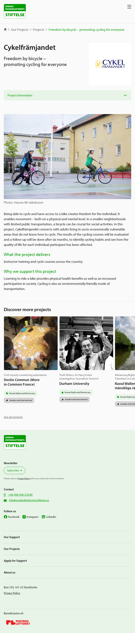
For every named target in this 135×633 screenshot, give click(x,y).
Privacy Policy (24, 478)
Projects (38, 30)
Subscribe (13, 470)
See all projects (13, 417)
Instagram (33, 517)
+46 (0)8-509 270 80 (20, 494)
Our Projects (20, 30)
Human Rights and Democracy (22, 393)
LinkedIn (51, 517)
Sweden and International (20, 400)
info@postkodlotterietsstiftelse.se (29, 500)
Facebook (13, 517)
